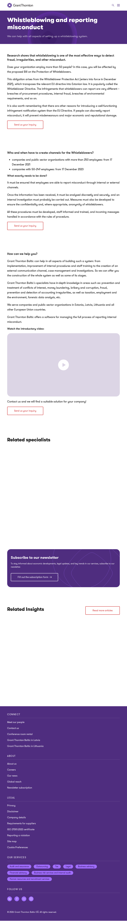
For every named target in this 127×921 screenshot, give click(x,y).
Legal (68, 866)
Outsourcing (42, 866)
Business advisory (86, 866)
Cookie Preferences (17, 847)
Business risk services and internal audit (52, 873)
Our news (12, 776)
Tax (56, 866)
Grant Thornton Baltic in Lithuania (25, 746)
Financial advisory (18, 873)
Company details (16, 817)
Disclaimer (12, 811)
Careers (11, 770)
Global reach (14, 782)
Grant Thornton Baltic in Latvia (23, 740)
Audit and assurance (19, 866)
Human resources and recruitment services (29, 879)
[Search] (113, 5)
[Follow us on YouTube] (24, 899)
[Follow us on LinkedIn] (9, 899)
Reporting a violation (18, 835)
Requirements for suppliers (21, 823)
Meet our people (15, 722)
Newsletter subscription (19, 788)
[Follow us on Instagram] (31, 899)
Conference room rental (20, 734)
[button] (63, 365)
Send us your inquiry (25, 124)
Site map (12, 841)
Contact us (13, 728)
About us (11, 764)
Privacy (11, 805)
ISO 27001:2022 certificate (20, 829)
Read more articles (103, 610)
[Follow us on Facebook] (16, 899)
